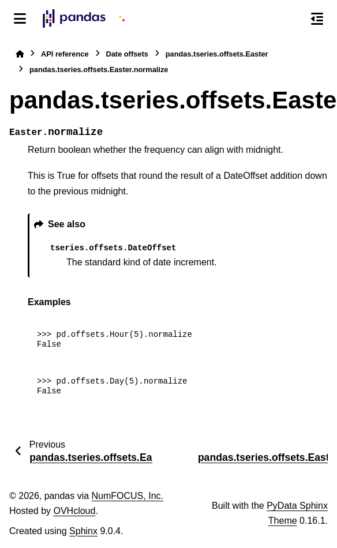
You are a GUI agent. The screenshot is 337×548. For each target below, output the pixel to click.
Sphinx (83, 531)
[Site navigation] (20, 18)
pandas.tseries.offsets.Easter (217, 54)
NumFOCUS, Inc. (127, 496)
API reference (65, 54)
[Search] (292, 19)
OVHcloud (74, 511)
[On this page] (317, 18)
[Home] (20, 54)
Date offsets (127, 54)
